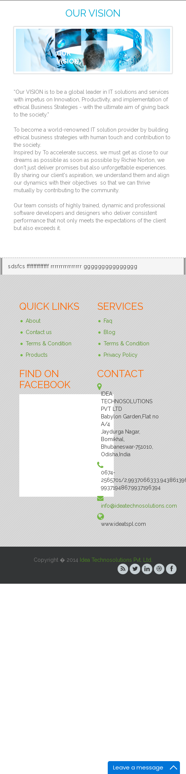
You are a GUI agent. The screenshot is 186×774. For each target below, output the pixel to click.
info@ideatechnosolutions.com (139, 506)
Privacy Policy (121, 355)
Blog (109, 332)
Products (37, 355)
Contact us (39, 332)
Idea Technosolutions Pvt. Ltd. (116, 560)
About (33, 321)
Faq (108, 321)
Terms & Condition (48, 343)
